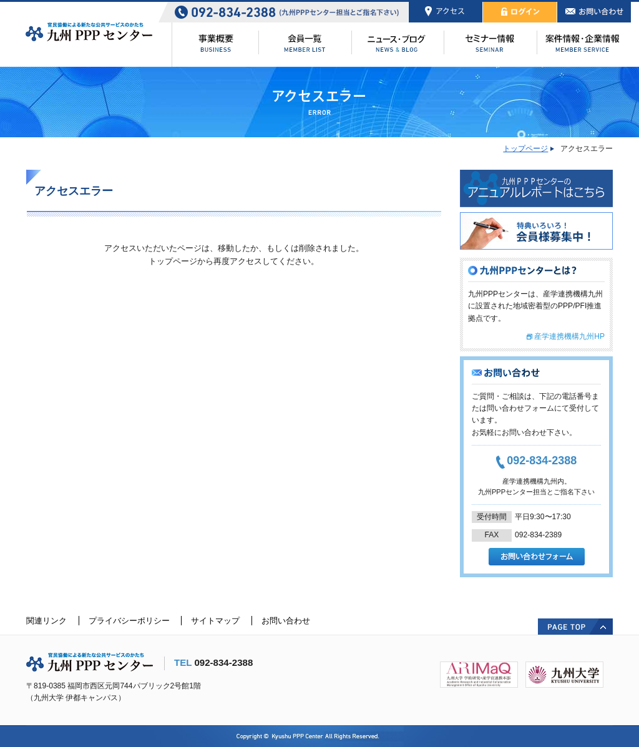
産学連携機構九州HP (569, 336)
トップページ (525, 148)
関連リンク (46, 620)
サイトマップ (215, 620)
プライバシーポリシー (129, 620)
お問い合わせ (285, 620)
